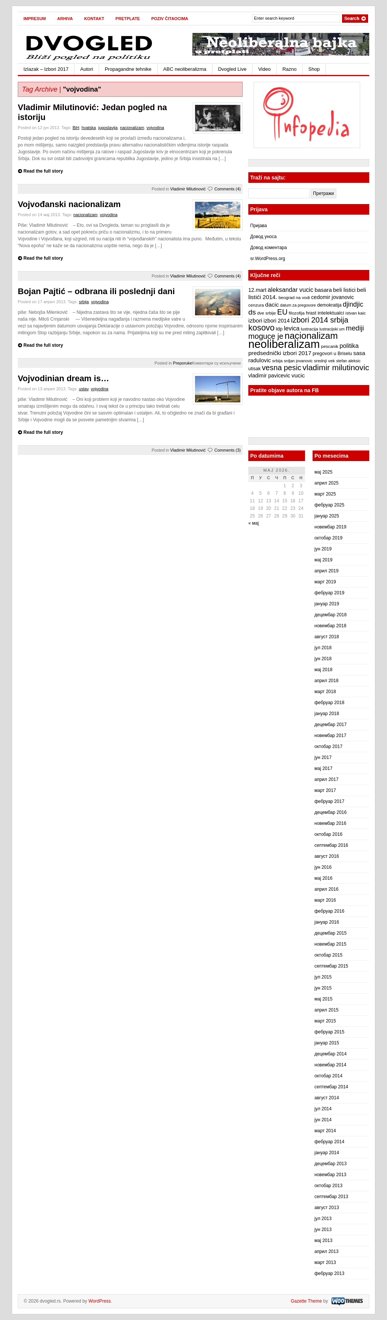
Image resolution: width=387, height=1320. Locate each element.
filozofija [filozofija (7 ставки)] (297, 313)
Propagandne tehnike (128, 69)
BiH (76, 127)
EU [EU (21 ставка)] (282, 312)
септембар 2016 (331, 845)
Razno (289, 69)
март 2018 (325, 691)
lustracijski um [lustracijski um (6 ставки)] (332, 329)
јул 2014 (322, 1108)
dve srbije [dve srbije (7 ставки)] (266, 313)
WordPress (99, 1301)
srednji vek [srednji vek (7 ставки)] (324, 360)
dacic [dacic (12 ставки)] (272, 304)
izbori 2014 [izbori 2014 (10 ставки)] (276, 321)
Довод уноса (263, 236)
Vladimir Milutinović (188, 189)
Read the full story (43, 171)
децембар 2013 (330, 1163)
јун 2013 (322, 1229)
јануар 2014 (326, 1152)
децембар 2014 (330, 1054)
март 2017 (325, 790)
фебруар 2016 (329, 911)
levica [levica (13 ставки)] (291, 328)
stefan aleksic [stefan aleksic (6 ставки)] (348, 360)
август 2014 (326, 1097)
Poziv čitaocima (169, 18)
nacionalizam (132, 127)
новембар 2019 (330, 527)
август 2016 (326, 856)
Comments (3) (227, 450)
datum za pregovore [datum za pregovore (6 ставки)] (298, 305)
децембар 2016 (330, 812)
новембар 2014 (330, 1065)
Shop (314, 69)
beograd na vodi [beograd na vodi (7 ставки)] (294, 297)
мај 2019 (323, 560)
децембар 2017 (330, 724)
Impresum (34, 18)
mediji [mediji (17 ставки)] (355, 328)
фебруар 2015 (329, 1032)
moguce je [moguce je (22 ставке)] (265, 336)
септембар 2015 (331, 966)
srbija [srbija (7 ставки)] (277, 360)
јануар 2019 (326, 603)
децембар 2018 (330, 614)
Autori (86, 69)
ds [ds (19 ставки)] (252, 312)
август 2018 (326, 636)
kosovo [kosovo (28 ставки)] (261, 327)
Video (264, 69)
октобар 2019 (328, 538)
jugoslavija (108, 127)
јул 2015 (322, 977)
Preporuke (182, 363)
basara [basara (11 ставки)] (323, 290)
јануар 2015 (326, 1043)
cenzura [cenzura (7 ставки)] (256, 305)
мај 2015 (323, 999)
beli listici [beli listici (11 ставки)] (344, 290)
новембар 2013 (330, 1174)
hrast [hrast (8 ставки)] (311, 313)
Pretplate (128, 18)
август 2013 (326, 1207)
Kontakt (94, 18)
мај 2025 (323, 472)
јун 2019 (322, 549)
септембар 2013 (331, 1196)
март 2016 (325, 900)
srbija (84, 301)
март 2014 (325, 1130)
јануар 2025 (326, 516)
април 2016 (326, 889)
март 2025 (325, 494)
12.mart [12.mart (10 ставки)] (257, 290)
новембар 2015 (330, 944)
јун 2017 (322, 757)
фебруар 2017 (329, 801)
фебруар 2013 (329, 1273)
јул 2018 (322, 647)
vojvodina (155, 127)
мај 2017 (323, 768)
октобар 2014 (328, 1075)
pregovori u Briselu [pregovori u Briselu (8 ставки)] (332, 353)
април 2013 (326, 1251)
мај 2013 (323, 1240)
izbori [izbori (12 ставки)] (255, 320)
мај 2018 (323, 669)
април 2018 (326, 680)
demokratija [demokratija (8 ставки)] (329, 305)
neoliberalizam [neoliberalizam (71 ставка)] (284, 344)
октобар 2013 (328, 1185)
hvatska (89, 127)
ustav (83, 388)
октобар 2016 (328, 834)
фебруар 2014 (329, 1141)
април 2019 (326, 571)
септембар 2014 (331, 1086)
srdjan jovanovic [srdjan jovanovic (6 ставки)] (298, 360)
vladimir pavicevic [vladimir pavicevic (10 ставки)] (269, 375)
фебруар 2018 (329, 702)
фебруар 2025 (329, 505)
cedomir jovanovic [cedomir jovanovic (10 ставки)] (332, 297)
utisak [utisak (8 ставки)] (254, 368)
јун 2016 (322, 867)
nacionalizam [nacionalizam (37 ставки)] (311, 335)
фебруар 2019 (329, 592)
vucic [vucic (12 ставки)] (298, 375)
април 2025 (326, 483)
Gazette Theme (306, 1301)
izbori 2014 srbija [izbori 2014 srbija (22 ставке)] (319, 320)
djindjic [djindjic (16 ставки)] (353, 304)
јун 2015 (322, 988)
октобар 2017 (328, 746)
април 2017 (326, 779)
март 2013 (325, 1262)
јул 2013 (322, 1218)
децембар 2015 (330, 933)
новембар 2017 (330, 735)
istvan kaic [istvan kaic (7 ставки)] (355, 313)
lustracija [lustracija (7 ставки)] (309, 329)
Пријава (258, 225)
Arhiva (65, 18)
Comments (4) (227, 189)
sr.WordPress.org (267, 258)
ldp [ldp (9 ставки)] (279, 329)
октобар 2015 (328, 955)
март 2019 (325, 581)
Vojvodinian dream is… (63, 378)
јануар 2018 (326, 713)
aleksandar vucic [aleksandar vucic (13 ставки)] (290, 289)
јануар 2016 (326, 922)
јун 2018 (322, 658)
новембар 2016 (330, 823)
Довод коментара (268, 247)
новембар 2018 (330, 625)
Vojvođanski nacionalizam (69, 204)
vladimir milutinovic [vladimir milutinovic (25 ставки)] (335, 367)
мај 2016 (323, 878)
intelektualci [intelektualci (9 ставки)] (330, 313)
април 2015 (326, 1010)
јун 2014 (322, 1119)
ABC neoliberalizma (184, 69)
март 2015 (325, 1021)
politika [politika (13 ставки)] (349, 345)
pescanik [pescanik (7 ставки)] (329, 346)
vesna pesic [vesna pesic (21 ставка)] (281, 367)
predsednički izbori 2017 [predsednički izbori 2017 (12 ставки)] (279, 353)
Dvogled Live (232, 69)
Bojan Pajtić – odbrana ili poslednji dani (96, 291)
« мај (253, 523)
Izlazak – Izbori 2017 (45, 69)
